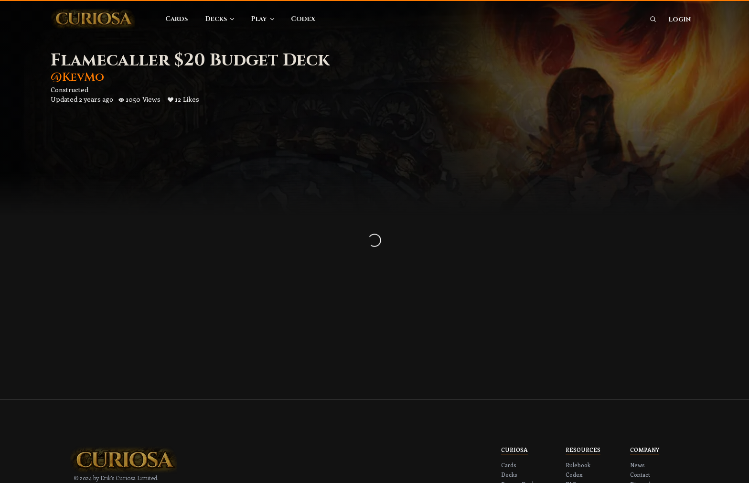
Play (263, 18)
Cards (176, 18)
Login (679, 19)
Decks (220, 18)
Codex (303, 18)
